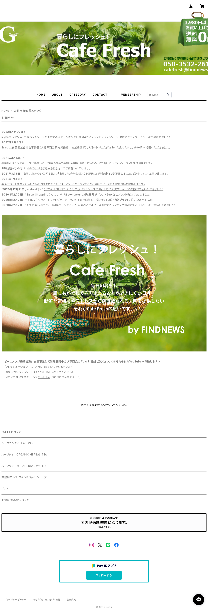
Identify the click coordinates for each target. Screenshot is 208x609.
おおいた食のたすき (120, 147)
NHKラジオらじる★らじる (43, 168)
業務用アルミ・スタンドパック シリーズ (24, 477)
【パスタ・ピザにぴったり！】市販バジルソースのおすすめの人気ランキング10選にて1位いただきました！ (103, 189)
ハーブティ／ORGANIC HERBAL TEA (24, 454)
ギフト (5, 488)
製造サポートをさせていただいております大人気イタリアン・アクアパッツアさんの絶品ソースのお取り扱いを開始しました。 (73, 184)
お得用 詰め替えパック (15, 500)
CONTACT (100, 94)
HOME (40, 94)
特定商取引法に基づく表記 (47, 599)
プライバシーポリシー (15, 599)
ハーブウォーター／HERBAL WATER (23, 465)
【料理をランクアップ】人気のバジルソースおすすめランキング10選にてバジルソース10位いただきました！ (114, 205)
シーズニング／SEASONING (18, 443)
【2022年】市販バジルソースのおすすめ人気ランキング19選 (46, 137)
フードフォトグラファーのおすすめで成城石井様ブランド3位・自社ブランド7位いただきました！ (98, 199)
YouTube (43, 366)
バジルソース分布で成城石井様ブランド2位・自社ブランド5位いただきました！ (105, 194)
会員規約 (71, 599)
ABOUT (57, 94)
